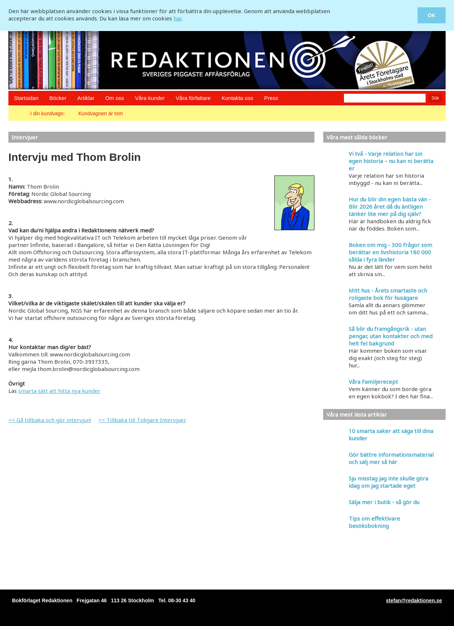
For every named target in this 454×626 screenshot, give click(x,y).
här (177, 18)
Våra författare (193, 98)
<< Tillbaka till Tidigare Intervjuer (142, 420)
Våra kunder (150, 98)
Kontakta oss (237, 98)
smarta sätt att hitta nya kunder (59, 390)
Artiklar (85, 98)
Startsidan (26, 98)
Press (271, 98)
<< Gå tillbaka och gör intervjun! (49, 420)
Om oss (114, 98)
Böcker (58, 98)
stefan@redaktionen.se (414, 600)
